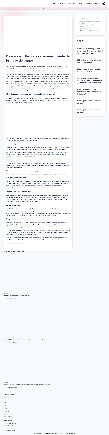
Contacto (6, 411)
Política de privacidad (10, 423)
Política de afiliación (9, 430)
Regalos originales (9, 405)
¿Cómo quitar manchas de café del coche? (89, 111)
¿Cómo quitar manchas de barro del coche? (89, 102)
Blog (5, 402)
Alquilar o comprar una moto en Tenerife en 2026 (17, 295)
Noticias (6, 293)
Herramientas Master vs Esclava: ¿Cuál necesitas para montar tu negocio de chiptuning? (27, 384)
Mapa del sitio (8, 416)
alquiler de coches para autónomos (44, 174)
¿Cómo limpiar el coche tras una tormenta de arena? (89, 61)
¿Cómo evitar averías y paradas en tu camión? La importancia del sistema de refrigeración (90, 51)
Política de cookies (9, 425)
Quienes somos (8, 414)
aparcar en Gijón (16, 86)
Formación (6, 397)
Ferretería (6, 400)
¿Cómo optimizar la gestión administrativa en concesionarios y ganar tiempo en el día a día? (89, 80)
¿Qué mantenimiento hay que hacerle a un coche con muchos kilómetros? (89, 92)
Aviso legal (7, 428)
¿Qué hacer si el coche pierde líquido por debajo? (88, 70)
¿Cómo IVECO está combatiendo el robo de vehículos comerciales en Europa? (25, 340)
